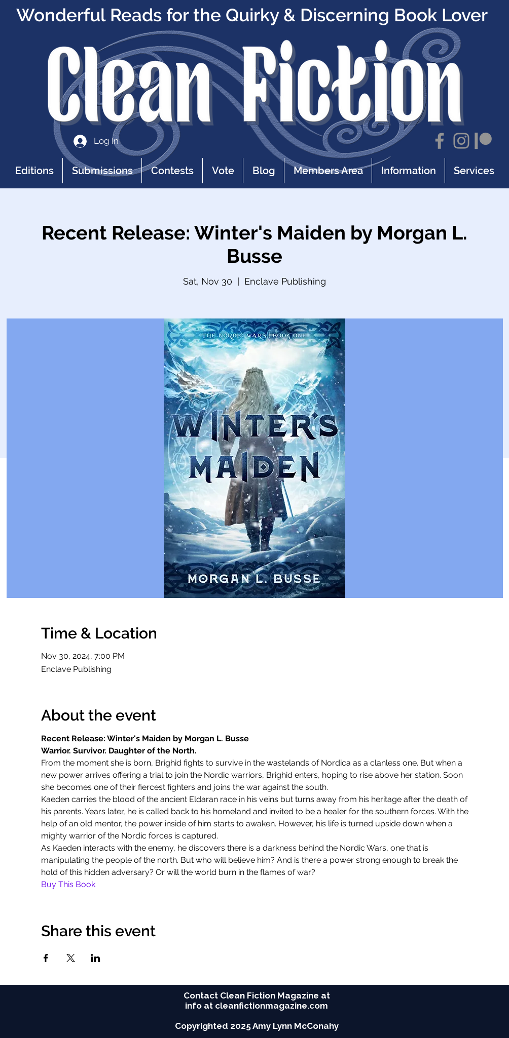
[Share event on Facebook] (46, 958)
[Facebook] (439, 140)
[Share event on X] (71, 958)
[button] (408, 170)
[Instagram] (461, 140)
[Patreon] (483, 140)
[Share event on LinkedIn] (95, 958)
